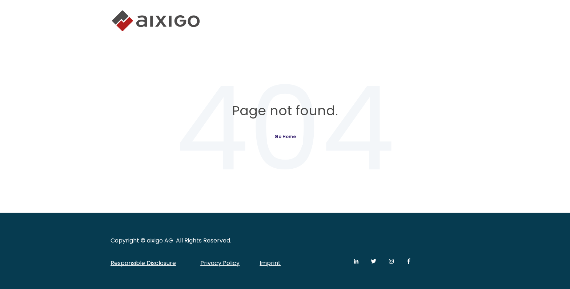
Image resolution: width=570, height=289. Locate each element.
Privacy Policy (220, 263)
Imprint (270, 263)
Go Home (285, 136)
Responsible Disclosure (143, 263)
